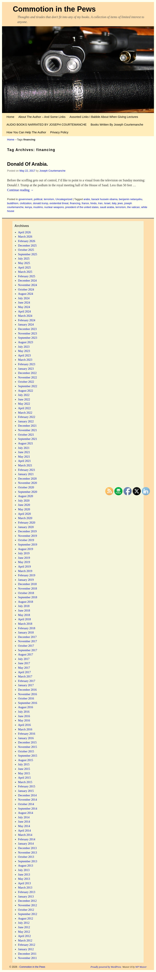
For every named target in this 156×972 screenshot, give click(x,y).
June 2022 (24, 399)
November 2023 (27, 333)
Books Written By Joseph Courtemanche (117, 124)
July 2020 (23, 500)
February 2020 (26, 522)
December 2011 (27, 953)
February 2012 (26, 944)
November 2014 (27, 799)
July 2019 (23, 553)
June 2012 (24, 927)
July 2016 (23, 711)
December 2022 (27, 373)
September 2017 (27, 650)
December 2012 (27, 900)
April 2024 (24, 311)
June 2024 (24, 302)
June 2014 (24, 821)
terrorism (49, 199)
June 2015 (24, 768)
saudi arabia (107, 207)
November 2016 (27, 694)
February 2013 (26, 892)
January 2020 (26, 527)
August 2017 (25, 654)
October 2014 (26, 804)
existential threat (59, 203)
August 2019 (25, 549)
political (38, 199)
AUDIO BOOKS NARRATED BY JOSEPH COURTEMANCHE (46, 124)
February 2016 (26, 733)
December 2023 (27, 329)
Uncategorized (63, 199)
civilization (25, 203)
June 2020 (24, 504)
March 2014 (25, 834)
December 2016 (27, 689)
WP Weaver (141, 966)
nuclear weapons (54, 207)
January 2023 (26, 368)
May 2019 (24, 562)
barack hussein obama (104, 199)
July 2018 (23, 606)
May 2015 (24, 773)
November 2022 (27, 377)
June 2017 (24, 663)
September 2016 (27, 703)
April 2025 (24, 267)
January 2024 (26, 324)
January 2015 (26, 790)
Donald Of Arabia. (27, 164)
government (25, 199)
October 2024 (26, 289)
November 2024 (27, 285)
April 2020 (24, 513)
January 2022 (26, 421)
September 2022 (27, 386)
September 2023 (27, 337)
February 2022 (26, 417)
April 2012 (24, 936)
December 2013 (27, 848)
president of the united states (82, 207)
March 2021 (25, 465)
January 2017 (26, 685)
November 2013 (27, 852)
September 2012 (27, 914)
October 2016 (26, 698)
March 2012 (25, 940)
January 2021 (26, 474)
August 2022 (25, 390)
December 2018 (27, 584)
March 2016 (25, 729)
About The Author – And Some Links (41, 116)
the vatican (133, 207)
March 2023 (25, 359)
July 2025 (23, 258)
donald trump (40, 203)
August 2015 (25, 760)
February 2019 (26, 575)
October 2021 (26, 434)
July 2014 (23, 817)
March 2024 (25, 315)
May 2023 (24, 351)
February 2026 (26, 241)
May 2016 (24, 720)
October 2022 (26, 381)
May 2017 (24, 667)
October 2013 (26, 856)
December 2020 (27, 478)
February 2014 (26, 839)
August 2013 (25, 865)
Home (10, 116)
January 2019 (26, 579)
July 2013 (23, 870)
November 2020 (27, 482)
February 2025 (26, 276)
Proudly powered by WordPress (106, 966)
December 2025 (27, 245)
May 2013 (24, 878)
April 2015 (24, 777)
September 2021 (27, 439)
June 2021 (24, 452)
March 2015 (25, 782)
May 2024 (24, 307)
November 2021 (27, 430)
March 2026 (25, 236)
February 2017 (26, 681)
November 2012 (27, 905)
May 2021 (24, 456)
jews (120, 203)
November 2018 (27, 588)
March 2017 (25, 676)
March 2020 (25, 518)
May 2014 (24, 826)
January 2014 (26, 843)
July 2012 (23, 922)
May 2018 (24, 615)
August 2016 (25, 707)
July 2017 (23, 659)
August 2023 (25, 342)
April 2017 (24, 672)
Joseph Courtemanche (52, 170)
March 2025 (25, 271)
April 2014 (24, 830)
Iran (100, 203)
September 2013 (27, 861)
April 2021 (24, 460)
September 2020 (27, 491)
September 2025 (27, 254)
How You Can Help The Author (26, 132)
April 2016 (24, 725)
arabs (86, 199)
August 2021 (25, 443)
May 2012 (24, 931)
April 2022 (24, 408)
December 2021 (27, 425)
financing (75, 203)
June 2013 (24, 874)
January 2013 (26, 896)
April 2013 (24, 883)
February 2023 (26, 364)
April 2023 (24, 355)
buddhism (12, 203)
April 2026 (24, 232)
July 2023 (23, 346)
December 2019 (27, 531)
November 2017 (27, 641)
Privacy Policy (59, 132)
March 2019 (25, 571)
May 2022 (24, 403)
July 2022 (23, 395)
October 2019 (26, 540)
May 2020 (24, 509)
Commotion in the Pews (54, 9)
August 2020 (25, 496)
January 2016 (26, 738)
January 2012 (26, 949)
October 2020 (26, 487)
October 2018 (26, 593)
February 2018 (26, 628)
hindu (93, 203)
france (85, 203)
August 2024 (25, 293)
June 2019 (24, 557)
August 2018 (25, 601)
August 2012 (25, 918)
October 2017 (26, 645)
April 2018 (24, 619)
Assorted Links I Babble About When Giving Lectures (103, 116)
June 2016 (24, 716)
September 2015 (27, 755)
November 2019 (27, 535)
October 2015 (26, 751)
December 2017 (27, 637)
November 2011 (27, 958)
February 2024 (26, 320)
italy (114, 203)
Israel (107, 203)
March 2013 (25, 887)
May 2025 (24, 263)
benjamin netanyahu (130, 199)
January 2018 (26, 632)
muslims (38, 207)
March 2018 (25, 623)
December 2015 (27, 742)
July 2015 (23, 764)
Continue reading (20, 190)
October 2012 (26, 909)
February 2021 (26, 469)
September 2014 (27, 808)
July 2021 (23, 447)
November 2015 (27, 746)
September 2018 (27, 597)
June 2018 (24, 610)
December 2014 (27, 795)
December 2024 (27, 280)
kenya (28, 207)
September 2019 (27, 544)
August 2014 (25, 812)
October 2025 (26, 249)
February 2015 (26, 786)
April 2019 (24, 566)
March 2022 (25, 412)
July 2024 (23, 298)
